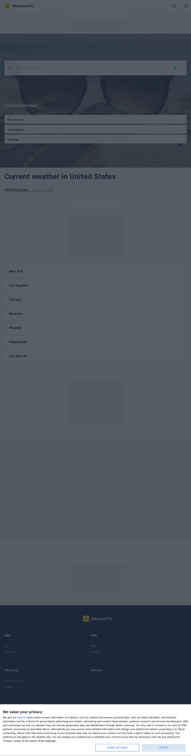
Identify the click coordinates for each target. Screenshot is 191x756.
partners (21, 717)
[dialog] (95, 730)
